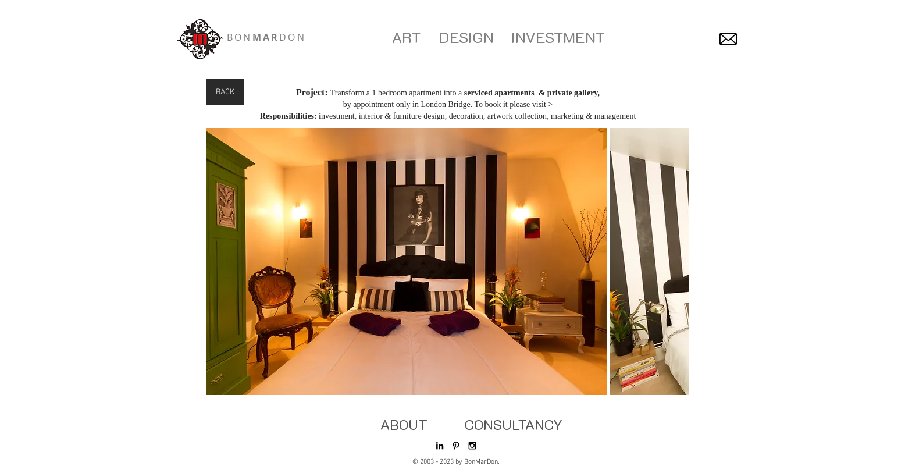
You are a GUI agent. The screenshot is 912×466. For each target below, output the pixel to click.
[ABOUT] (403, 424)
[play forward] (674, 261)
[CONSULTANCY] (513, 424)
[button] (406, 261)
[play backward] (221, 261)
